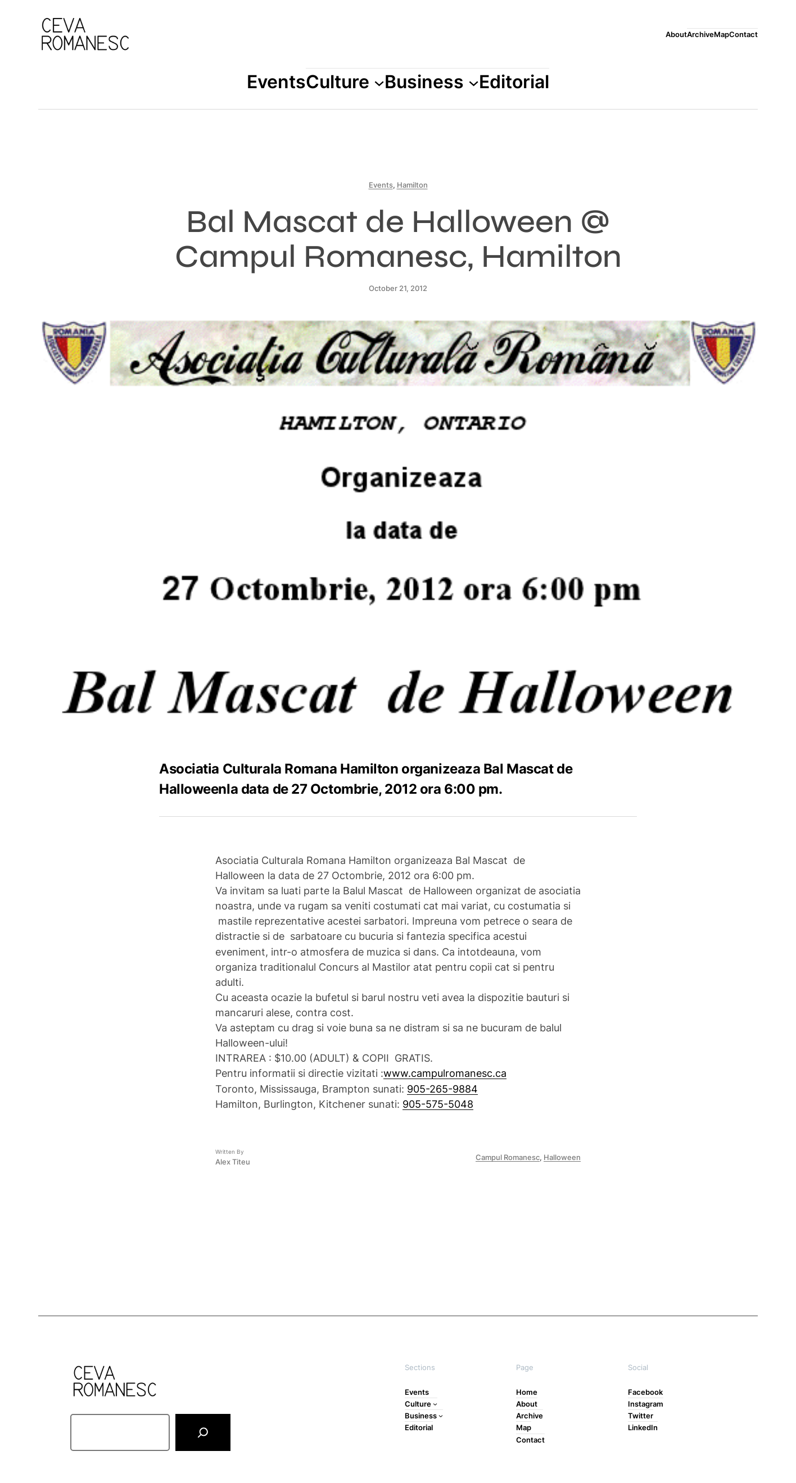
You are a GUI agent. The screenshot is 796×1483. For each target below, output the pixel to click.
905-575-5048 (437, 1104)
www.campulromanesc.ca (444, 1073)
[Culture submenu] (379, 82)
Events (381, 184)
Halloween (562, 1157)
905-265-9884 (442, 1088)
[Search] (202, 1432)
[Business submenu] (473, 82)
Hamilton (412, 184)
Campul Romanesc (508, 1157)
